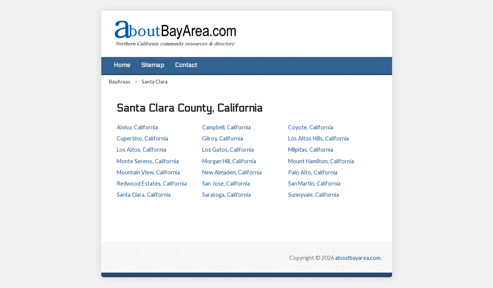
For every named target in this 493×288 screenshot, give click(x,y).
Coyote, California (310, 127)
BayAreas (119, 82)
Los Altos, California (141, 149)
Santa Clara (155, 82)
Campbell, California (226, 127)
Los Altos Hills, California (318, 138)
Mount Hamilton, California (321, 161)
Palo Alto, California (312, 172)
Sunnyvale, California (313, 194)
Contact (186, 65)
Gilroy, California (222, 138)
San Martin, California (314, 183)
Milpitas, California (310, 149)
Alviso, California (137, 127)
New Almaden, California (232, 172)
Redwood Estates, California (152, 183)
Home (122, 65)
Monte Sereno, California (148, 161)
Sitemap (152, 65)
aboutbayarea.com (358, 258)
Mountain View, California (148, 172)
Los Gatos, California (228, 149)
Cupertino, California (142, 138)
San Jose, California (226, 183)
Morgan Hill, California (229, 161)
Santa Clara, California (144, 194)
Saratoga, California (226, 194)
